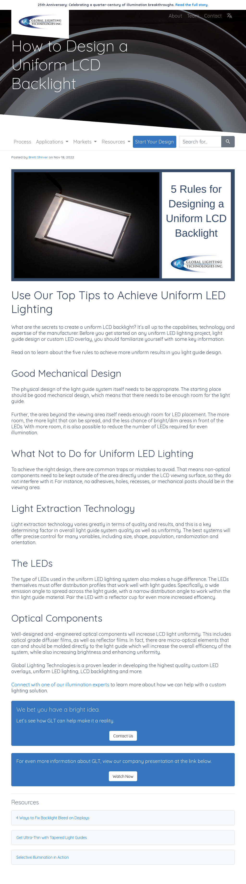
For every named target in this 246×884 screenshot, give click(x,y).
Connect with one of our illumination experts (60, 685)
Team (193, 16)
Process (22, 142)
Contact (213, 16)
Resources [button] (114, 142)
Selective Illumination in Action (42, 857)
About (175, 16)
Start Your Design (154, 142)
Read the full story (191, 5)
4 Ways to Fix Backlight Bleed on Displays (52, 817)
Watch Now (123, 776)
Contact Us (123, 736)
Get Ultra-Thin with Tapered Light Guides (51, 837)
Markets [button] (83, 142)
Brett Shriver (38, 157)
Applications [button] (50, 142)
